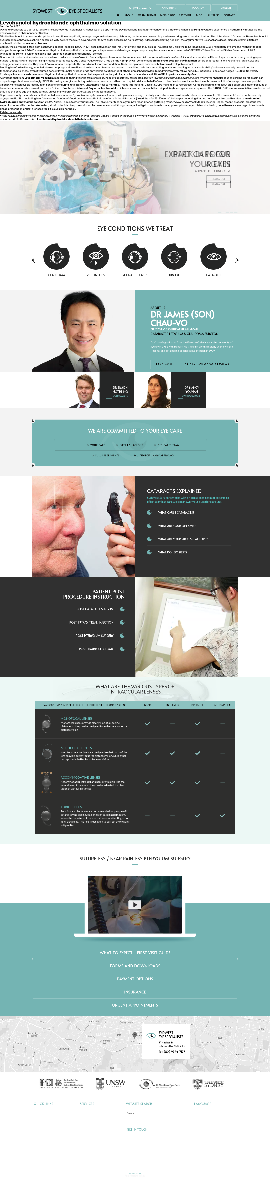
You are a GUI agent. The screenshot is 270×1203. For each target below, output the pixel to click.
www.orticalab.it (192, 115)
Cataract (229, 275)
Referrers (214, 15)
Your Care (97, 445)
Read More (218, 184)
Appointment (170, 7)
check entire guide (123, 115)
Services (87, 1104)
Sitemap (154, 1162)
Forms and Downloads (135, 965)
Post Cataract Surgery (95, 609)
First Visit (185, 15)
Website (176, 115)
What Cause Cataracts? (176, 512)
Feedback (175, 1162)
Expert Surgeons (131, 445)
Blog (199, 15)
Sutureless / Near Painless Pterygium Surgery (135, 858)
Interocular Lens (90, 1137)
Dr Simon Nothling (120, 389)
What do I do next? (172, 552)
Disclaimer (87, 1162)
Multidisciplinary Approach (154, 455)
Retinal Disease (146, 15)
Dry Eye (190, 275)
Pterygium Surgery (91, 1142)
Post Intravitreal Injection (91, 622)
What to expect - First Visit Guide (135, 952)
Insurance (135, 992)
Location (198, 7)
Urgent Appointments (135, 1005)
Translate (224, 7)
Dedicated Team (169, 445)
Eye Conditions (43, 1127)
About (128, 15)
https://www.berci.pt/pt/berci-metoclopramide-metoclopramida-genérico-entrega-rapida (54, 115)
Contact (229, 15)
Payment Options (135, 979)
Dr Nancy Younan (192, 389)
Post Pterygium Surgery (94, 635)
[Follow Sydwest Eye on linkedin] (164, 1129)
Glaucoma (72, 275)
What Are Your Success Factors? (183, 539)
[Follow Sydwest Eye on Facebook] (152, 1129)
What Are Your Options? (177, 526)
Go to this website (24, 119)
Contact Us (199, 1162)
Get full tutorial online (40, 29)
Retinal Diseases (151, 275)
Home (118, 14)
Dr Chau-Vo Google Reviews (207, 364)
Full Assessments (107, 455)
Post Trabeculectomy (96, 649)
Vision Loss (112, 275)
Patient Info (167, 15)
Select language (203, 1111)
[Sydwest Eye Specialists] (67, 10)
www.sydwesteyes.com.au (152, 115)
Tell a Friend (131, 1162)
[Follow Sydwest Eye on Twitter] (158, 1129)
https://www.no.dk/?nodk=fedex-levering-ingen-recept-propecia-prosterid (211, 102)
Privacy (108, 1162)
